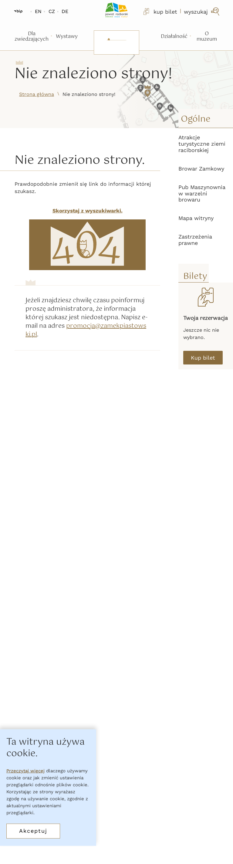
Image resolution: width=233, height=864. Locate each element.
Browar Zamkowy (201, 168)
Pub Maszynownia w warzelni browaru (201, 193)
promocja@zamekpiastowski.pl (85, 330)
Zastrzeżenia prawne (195, 239)
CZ (52, 11)
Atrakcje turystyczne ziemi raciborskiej (201, 143)
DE (65, 11)
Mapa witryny (196, 218)
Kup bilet (203, 357)
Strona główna (36, 94)
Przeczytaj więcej (25, 771)
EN (38, 11)
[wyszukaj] (202, 12)
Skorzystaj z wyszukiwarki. (87, 211)
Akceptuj (33, 831)
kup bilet (159, 11)
